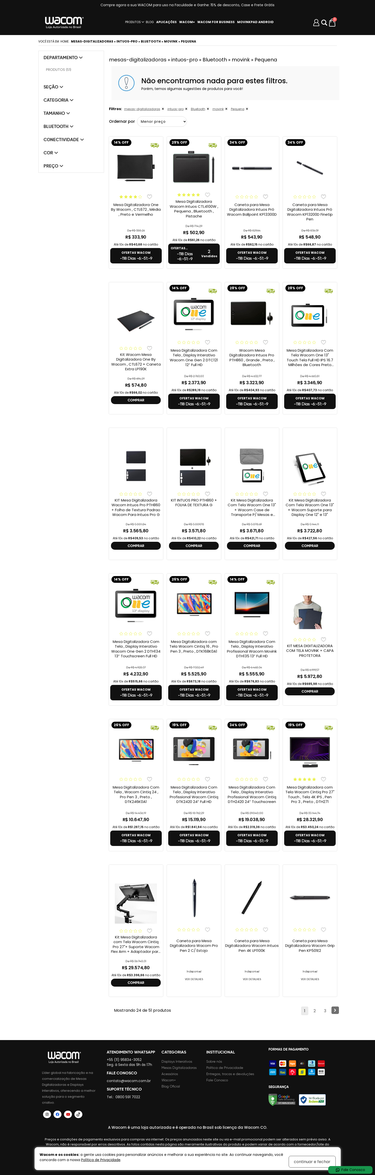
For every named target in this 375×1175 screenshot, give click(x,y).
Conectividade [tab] (64, 139)
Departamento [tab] (63, 57)
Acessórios (169, 1074)
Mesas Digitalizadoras (179, 1068)
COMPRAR (136, 400)
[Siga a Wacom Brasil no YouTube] (68, 1114)
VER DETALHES (194, 979)
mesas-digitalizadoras (142, 109)
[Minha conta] (316, 23)
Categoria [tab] (59, 100)
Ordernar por (122, 121)
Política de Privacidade (224, 1068)
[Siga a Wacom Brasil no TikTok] (79, 1114)
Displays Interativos (176, 1061)
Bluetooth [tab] (59, 126)
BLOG (150, 22)
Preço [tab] (53, 166)
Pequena (237, 109)
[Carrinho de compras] (332, 23)
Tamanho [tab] (57, 113)
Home (64, 41)
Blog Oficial (170, 1086)
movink (218, 109)
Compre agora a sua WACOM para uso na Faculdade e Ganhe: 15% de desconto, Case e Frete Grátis (187, 4)
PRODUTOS (133, 22)
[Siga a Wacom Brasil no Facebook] (58, 1114)
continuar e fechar (312, 1162)
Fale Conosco (217, 1080)
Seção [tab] (53, 87)
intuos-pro (175, 109)
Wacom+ (168, 1080)
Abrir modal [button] (324, 23)
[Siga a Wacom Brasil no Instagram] (47, 1114)
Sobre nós (214, 1061)
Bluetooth (198, 109)
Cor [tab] (51, 153)
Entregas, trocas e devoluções (230, 1074)
